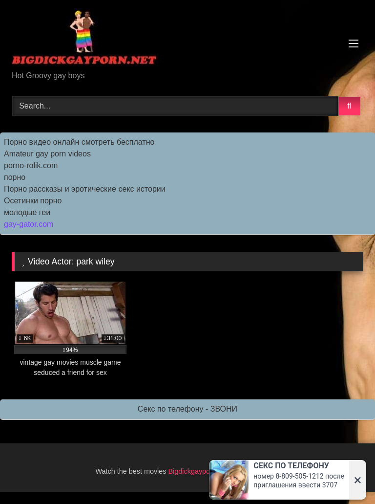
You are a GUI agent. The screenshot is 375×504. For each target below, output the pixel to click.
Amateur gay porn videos (47, 154)
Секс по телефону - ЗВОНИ (187, 409)
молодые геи (27, 212)
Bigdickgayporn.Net (199, 471)
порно (14, 177)
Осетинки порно (33, 201)
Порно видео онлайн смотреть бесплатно (79, 142)
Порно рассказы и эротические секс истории (85, 189)
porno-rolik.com (31, 165)
